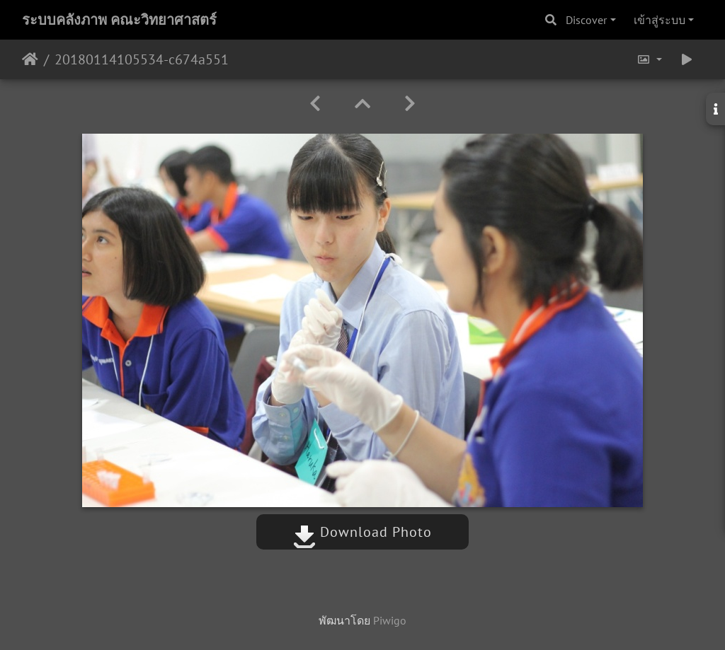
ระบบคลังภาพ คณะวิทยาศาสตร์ (119, 20)
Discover (586, 20)
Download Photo (362, 532)
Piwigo (389, 620)
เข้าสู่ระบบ (659, 20)
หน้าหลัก (30, 59)
